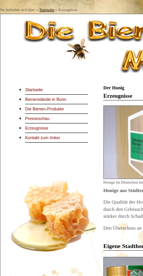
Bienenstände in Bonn (45, 99)
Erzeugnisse (36, 128)
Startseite (47, 10)
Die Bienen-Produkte (44, 109)
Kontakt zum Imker (42, 137)
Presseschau (37, 118)
